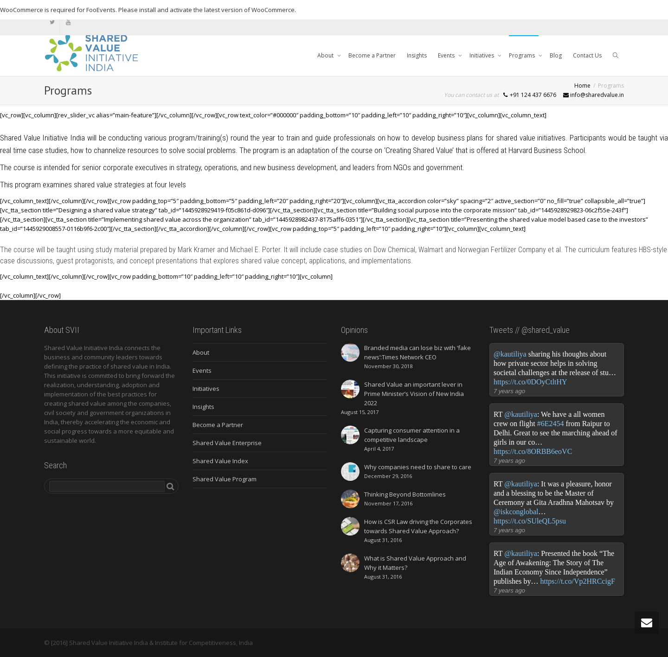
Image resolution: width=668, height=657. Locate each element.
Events (447, 55)
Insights (417, 55)
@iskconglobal (516, 512)
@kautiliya (510, 354)
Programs (522, 55)
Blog (556, 55)
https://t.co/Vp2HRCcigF (577, 581)
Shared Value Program (225, 479)
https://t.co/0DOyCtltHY (530, 382)
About (326, 55)
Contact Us (587, 55)
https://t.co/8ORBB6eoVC (533, 451)
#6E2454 (550, 423)
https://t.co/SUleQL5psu (530, 521)
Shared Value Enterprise (227, 443)
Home (582, 85)
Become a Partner (372, 55)
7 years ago (509, 391)
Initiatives (482, 55)
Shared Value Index (220, 461)
